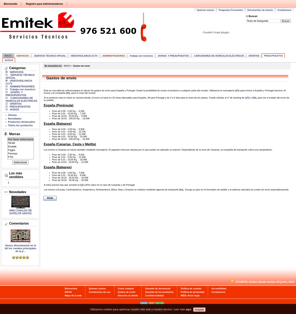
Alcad (21, 143)
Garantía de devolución (158, 288)
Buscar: (253, 16)
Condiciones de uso (100, 292)
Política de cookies (191, 288)
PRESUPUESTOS (273, 55)
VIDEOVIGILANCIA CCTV (84, 55)
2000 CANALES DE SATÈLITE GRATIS (20, 212)
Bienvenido (10, 3)
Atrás (50, 198)
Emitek (21, 146)
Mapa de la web (73, 295)
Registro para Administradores (44, 3)
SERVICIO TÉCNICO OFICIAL (50, 55)
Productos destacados (21, 122)
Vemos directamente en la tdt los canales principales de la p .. (20, 247)
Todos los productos (20, 125)
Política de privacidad (192, 292)
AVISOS (9, 60)
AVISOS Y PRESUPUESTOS (173, 55)
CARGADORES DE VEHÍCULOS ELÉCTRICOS (218, 55)
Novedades (15, 118)
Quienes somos (205, 10)
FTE (21, 157)
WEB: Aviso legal (190, 295)
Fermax (21, 153)
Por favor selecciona (21, 139)
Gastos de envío (126, 292)
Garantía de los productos (159, 292)
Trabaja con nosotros (141, 55)
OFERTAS (254, 55)
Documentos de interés (260, 10)
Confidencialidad (154, 295)
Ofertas (12, 115)
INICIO (8, 55)
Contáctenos (284, 10)
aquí (188, 310)
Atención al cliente (128, 295)
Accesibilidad (219, 288)
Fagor (21, 150)
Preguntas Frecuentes (231, 10)
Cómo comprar (126, 288)
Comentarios (19, 223)
